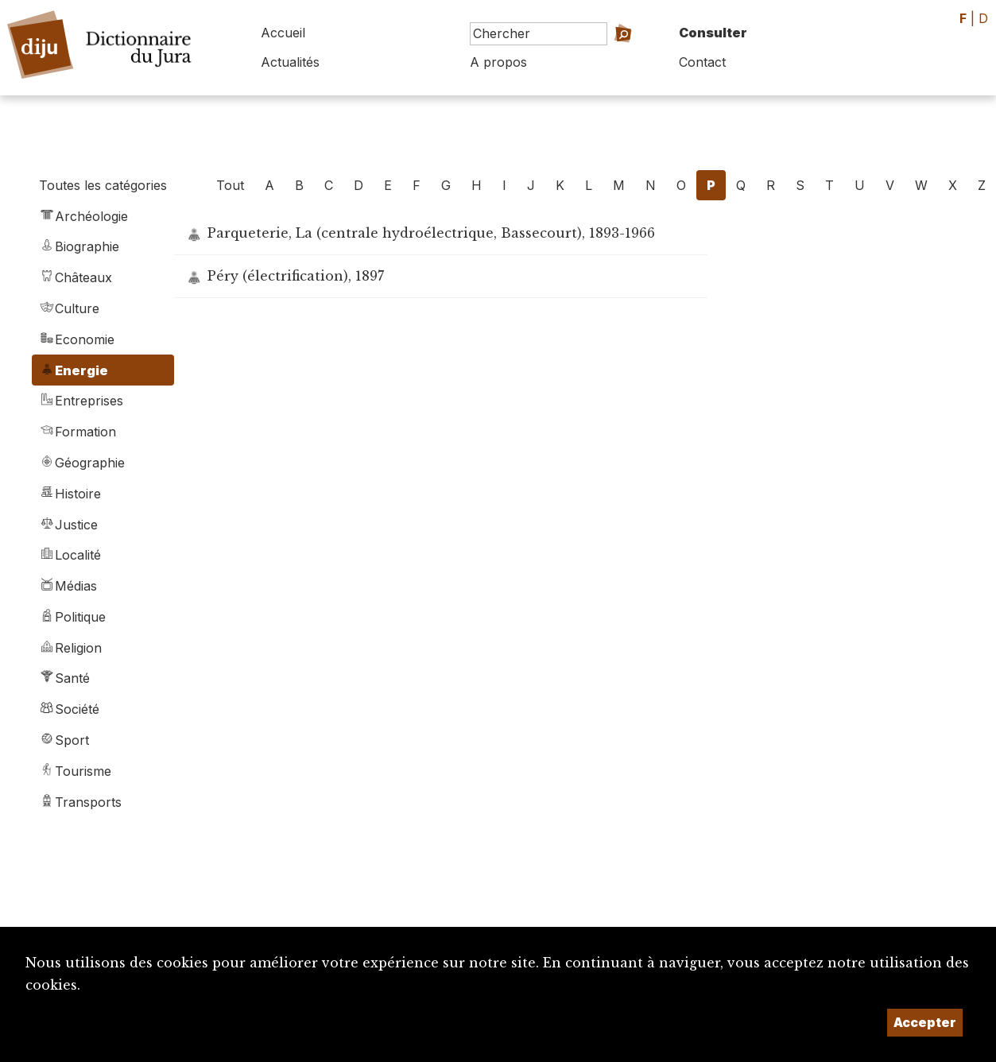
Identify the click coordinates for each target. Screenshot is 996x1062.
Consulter (713, 33)
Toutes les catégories (103, 185)
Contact (702, 62)
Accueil (283, 33)
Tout (230, 185)
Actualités (290, 62)
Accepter (924, 1022)
